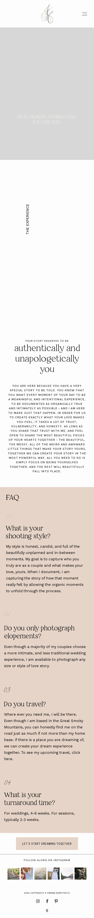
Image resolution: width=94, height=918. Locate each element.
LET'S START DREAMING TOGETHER (47, 845)
